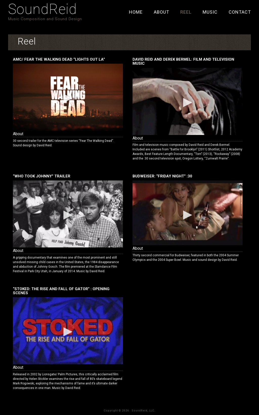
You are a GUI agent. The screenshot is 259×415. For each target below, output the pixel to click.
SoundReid (42, 9)
